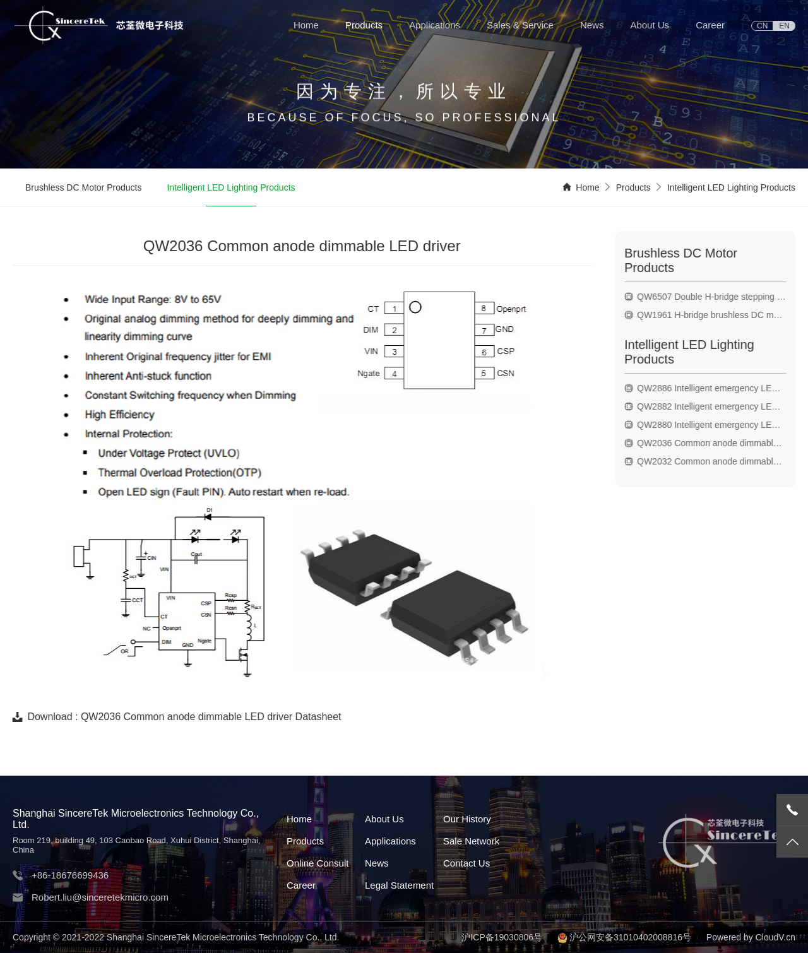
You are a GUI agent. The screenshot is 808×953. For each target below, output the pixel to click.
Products (364, 25)
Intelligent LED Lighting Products (231, 189)
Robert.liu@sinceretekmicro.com (100, 897)
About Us (649, 25)
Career (710, 25)
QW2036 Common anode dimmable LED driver (717, 443)
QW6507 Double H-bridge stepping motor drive (717, 297)
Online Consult (317, 863)
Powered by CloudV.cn (750, 937)
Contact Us (466, 863)
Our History (467, 819)
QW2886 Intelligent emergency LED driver (717, 388)
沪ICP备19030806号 (501, 937)
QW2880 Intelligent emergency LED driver (717, 425)
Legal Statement (399, 885)
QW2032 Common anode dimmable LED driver (717, 461)
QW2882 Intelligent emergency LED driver (717, 406)
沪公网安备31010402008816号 (630, 937)
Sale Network (471, 841)
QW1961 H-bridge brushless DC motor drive (717, 315)
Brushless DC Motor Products (83, 189)
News (592, 25)
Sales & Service (520, 25)
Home (306, 25)
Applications (434, 25)
